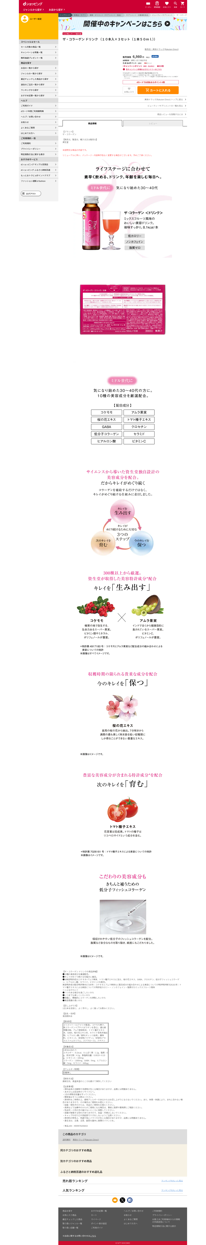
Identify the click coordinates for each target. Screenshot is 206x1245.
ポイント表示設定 (99, 1223)
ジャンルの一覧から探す (31, 73)
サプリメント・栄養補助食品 (137, 15)
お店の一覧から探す (30, 68)
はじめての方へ (28, 133)
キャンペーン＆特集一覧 (31, 52)
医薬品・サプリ (80, 15)
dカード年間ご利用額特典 (32, 111)
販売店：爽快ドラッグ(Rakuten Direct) (162, 49)
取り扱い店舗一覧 (70, 1227)
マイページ (96, 1219)
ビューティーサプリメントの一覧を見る (165, 106)
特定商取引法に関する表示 (33, 154)
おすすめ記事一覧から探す (33, 95)
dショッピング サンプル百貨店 (34, 164)
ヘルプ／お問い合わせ (31, 116)
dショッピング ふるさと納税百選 (35, 170)
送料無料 (66, 1139)
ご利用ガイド (27, 105)
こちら (93, 1235)
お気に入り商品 (69, 1215)
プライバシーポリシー (31, 148)
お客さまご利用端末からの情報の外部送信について (166, 1220)
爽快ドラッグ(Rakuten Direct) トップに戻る (164, 99)
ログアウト (31, 193)
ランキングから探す (30, 90)
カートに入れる (158, 90)
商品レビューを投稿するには (170, 114)
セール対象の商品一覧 (31, 46)
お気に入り (129, 91)
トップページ (65, 15)
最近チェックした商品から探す (34, 79)
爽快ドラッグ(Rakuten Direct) (86, 1139)
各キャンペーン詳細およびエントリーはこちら (144, 69)
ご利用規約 (26, 143)
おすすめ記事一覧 (99, 1210)
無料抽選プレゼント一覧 (32, 57)
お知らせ (25, 122)
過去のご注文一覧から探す (33, 84)
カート (94, 1215)
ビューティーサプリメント (162, 15)
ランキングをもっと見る (172, 1180)
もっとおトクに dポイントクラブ (35, 175)
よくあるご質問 (28, 127)
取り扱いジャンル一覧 (72, 1223)
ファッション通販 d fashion (33, 181)
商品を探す (67, 1210)
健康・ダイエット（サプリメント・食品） (106, 15)
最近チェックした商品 (72, 1219)
